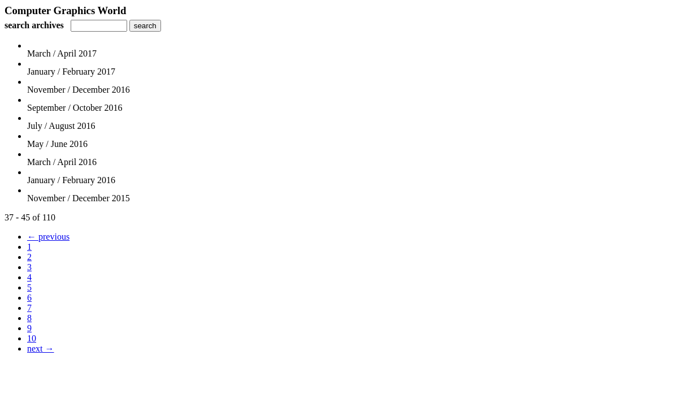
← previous (48, 236)
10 (31, 338)
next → (40, 348)
